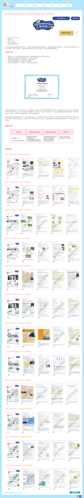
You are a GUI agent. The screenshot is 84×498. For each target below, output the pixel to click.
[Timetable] (66, 33)
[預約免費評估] (61, 18)
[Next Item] (76, 168)
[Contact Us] (75, 492)
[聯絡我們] (75, 18)
